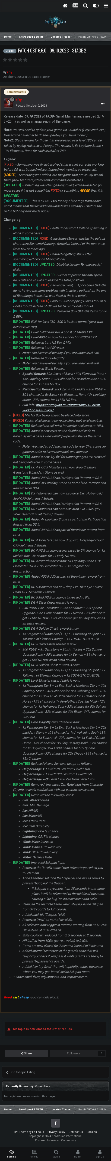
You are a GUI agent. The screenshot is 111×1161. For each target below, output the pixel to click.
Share (26, 1053)
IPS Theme (21, 1132)
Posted (31, 105)
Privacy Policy (56, 1132)
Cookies (91, 1132)
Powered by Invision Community (55, 1140)
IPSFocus (38, 1132)
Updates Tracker (39, 76)
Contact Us (76, 1132)
